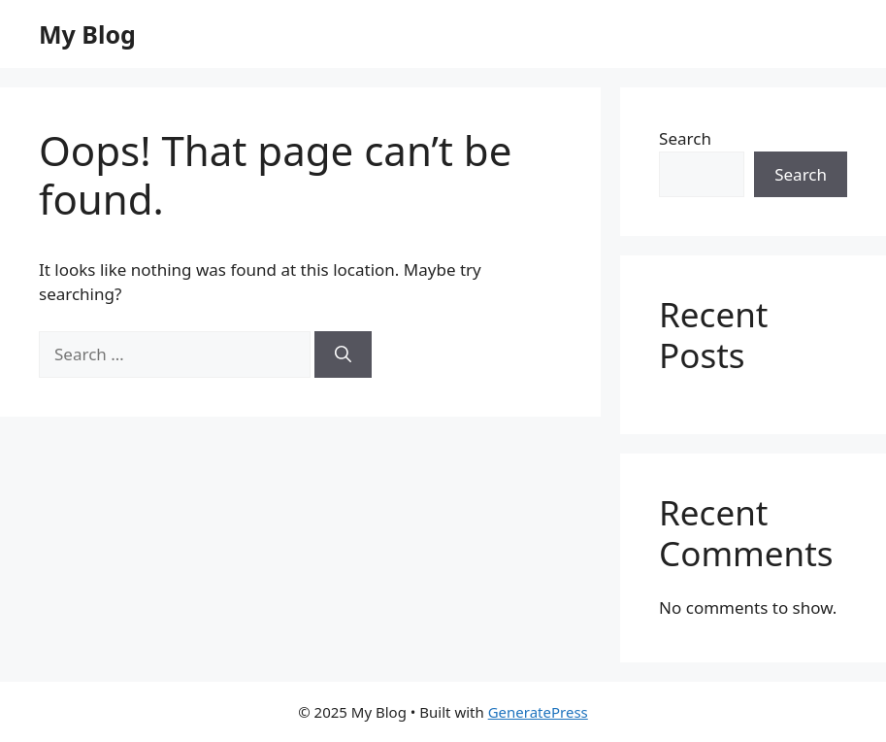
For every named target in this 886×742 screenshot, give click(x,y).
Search (685, 138)
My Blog (87, 34)
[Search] (343, 354)
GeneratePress (538, 712)
